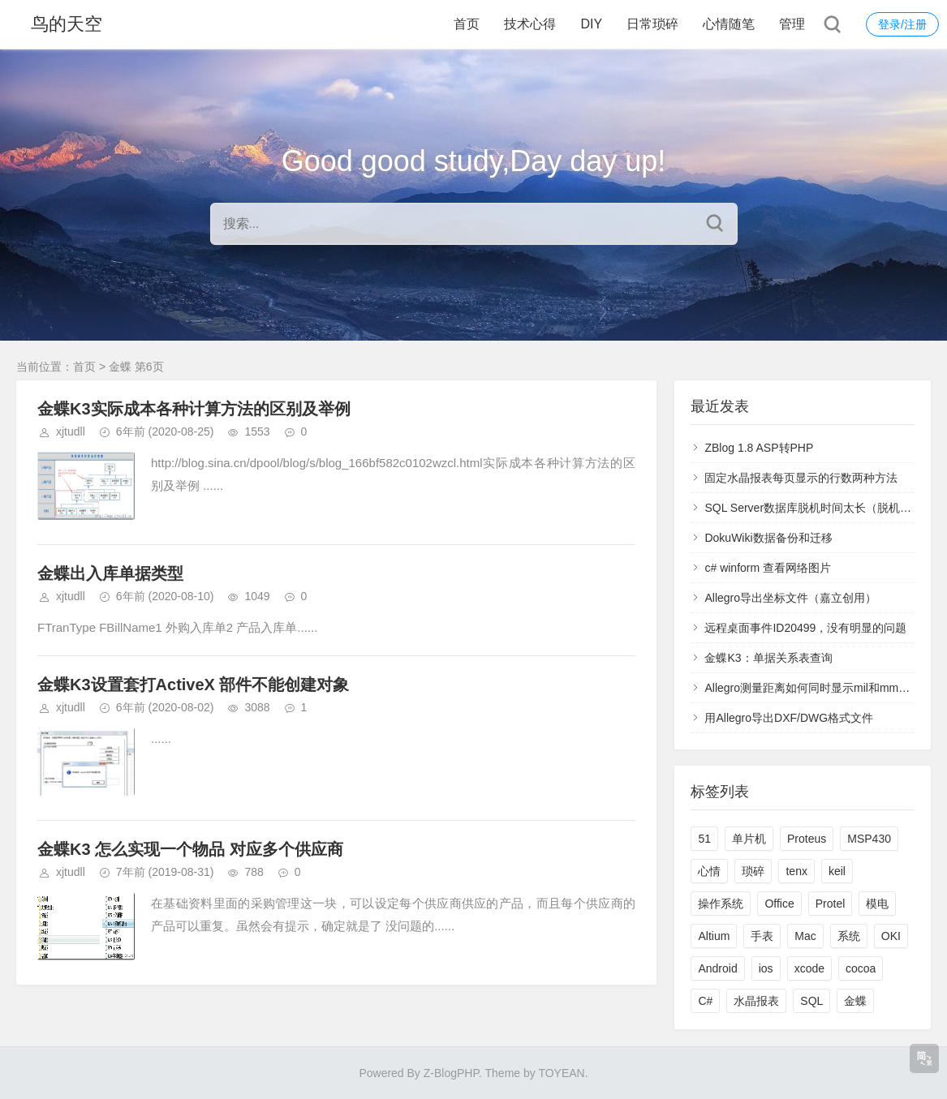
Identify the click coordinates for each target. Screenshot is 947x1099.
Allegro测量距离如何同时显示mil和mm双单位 (818, 687)
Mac (805, 935)
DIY (591, 24)
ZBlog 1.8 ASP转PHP (758, 447)
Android (717, 968)
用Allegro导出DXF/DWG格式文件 (788, 717)
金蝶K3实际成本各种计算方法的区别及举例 (194, 409)
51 (704, 838)
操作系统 (720, 903)
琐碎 (753, 871)
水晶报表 (756, 1000)
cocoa (861, 968)
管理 (792, 24)
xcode (809, 968)
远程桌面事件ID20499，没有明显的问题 (805, 627)
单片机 (749, 838)
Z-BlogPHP (451, 1073)
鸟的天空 (66, 24)
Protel (831, 903)
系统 (848, 935)
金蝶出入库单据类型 (110, 573)
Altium (714, 935)
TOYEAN (561, 1073)
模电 (877, 903)
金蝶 (855, 1000)
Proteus (806, 838)
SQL (811, 1000)
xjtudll (70, 431)
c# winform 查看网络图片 (767, 567)
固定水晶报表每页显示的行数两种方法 (800, 477)
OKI (891, 935)
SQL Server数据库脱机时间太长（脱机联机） (819, 507)
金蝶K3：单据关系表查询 (768, 657)
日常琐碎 (652, 24)
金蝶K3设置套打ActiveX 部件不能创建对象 (193, 684)
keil (837, 871)
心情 (709, 871)
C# (705, 1000)
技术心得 (530, 24)
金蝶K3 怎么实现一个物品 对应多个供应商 (190, 849)
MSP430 (869, 838)
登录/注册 (902, 24)
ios (766, 968)
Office (779, 903)
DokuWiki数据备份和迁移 (768, 537)
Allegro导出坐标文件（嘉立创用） (790, 597)
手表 (762, 935)
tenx (796, 871)
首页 (467, 24)
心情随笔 (729, 24)
